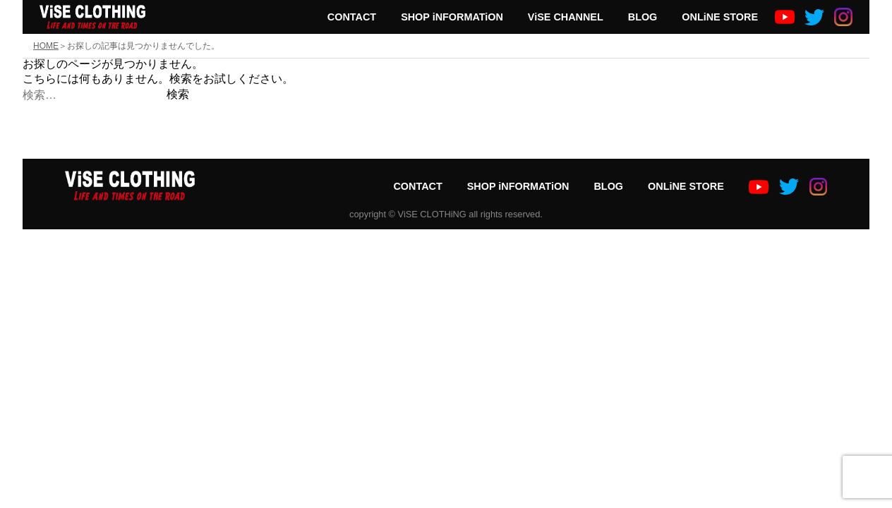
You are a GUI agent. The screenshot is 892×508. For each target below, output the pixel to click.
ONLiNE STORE (720, 17)
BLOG (643, 17)
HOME (46, 46)
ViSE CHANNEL (565, 17)
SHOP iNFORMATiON (452, 17)
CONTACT (351, 17)
